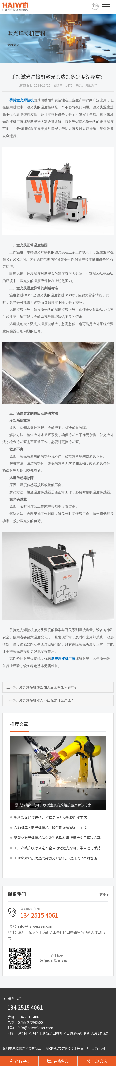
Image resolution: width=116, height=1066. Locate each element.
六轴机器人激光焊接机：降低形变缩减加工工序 (50, 828)
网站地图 (98, 1048)
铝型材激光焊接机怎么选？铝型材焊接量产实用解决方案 (57, 838)
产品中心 (19, 1061)
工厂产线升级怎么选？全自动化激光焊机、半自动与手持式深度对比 (60, 848)
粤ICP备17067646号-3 (60, 1048)
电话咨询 (96, 1061)
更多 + (103, 894)
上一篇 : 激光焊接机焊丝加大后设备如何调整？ (42, 687)
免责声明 (83, 1048)
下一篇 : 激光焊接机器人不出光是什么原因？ (40, 700)
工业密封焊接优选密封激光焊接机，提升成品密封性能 (55, 858)
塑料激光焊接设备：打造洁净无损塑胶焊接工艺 (50, 817)
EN (95, 6)
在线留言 (57, 1061)
